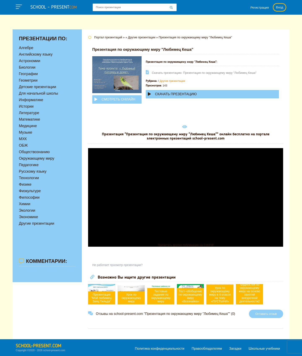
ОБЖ (23, 145)
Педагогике (29, 165)
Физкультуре (30, 191)
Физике (25, 184)
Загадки (235, 348)
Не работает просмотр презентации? (117, 265)
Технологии (29, 178)
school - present (53, 7)
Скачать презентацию (172, 94)
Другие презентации (172, 80)
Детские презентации (37, 87)
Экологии (27, 210)
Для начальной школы (38, 93)
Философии (29, 197)
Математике (29, 119)
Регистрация (259, 7)
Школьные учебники (264, 348)
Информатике (31, 100)
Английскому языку (35, 54)
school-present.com (38, 346)
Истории (26, 106)
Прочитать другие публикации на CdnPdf (185, 245)
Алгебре (26, 48)
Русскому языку (32, 171)
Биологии (27, 67)
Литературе (29, 113)
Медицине (28, 126)
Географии (28, 74)
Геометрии (28, 80)
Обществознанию (34, 152)
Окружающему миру (36, 158)
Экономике (28, 217)
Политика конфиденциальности (159, 348)
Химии (24, 204)
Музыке (25, 132)
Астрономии (29, 61)
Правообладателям (207, 348)
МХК (23, 139)
